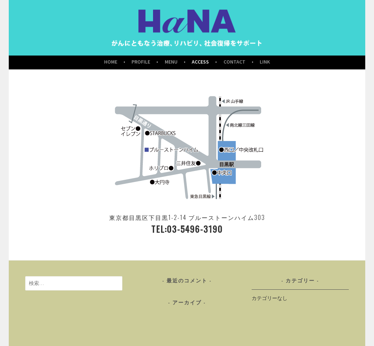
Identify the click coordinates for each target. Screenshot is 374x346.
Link (265, 62)
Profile (140, 62)
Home (110, 62)
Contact (234, 62)
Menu (171, 62)
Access (200, 62)
